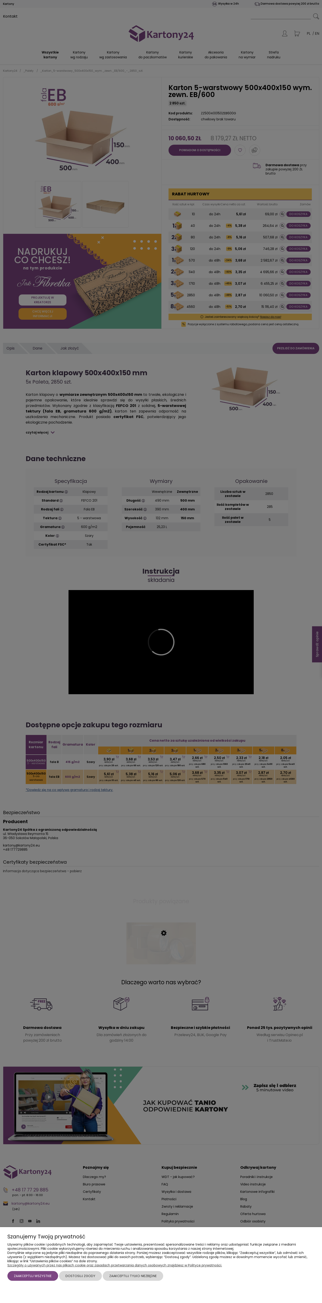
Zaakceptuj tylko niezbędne (133, 1276)
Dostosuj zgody (80, 1276)
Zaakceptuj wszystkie (33, 1276)
